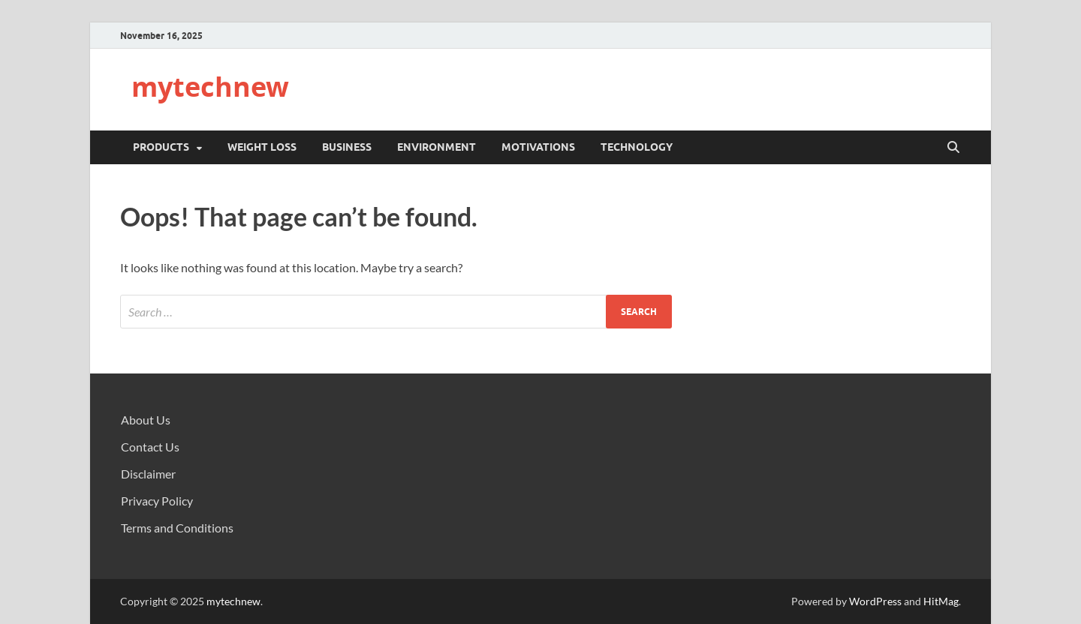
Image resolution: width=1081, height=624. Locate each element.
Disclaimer (148, 473)
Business (347, 147)
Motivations (538, 147)
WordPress (875, 601)
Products (161, 147)
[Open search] (953, 147)
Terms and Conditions (177, 527)
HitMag (941, 601)
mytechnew (210, 86)
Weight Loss (262, 147)
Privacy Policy (157, 501)
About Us (145, 419)
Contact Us (150, 447)
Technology (637, 147)
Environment (436, 147)
